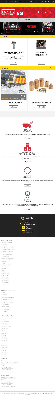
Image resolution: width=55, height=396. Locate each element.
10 (49, 31)
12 (53, 31)
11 (51, 31)
